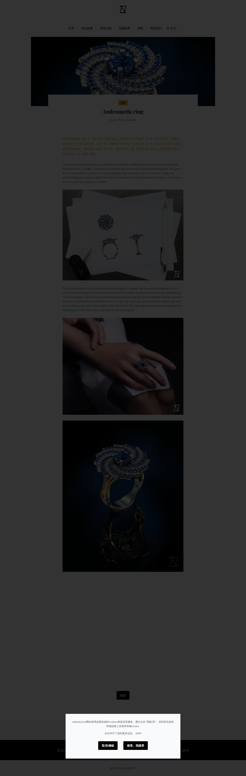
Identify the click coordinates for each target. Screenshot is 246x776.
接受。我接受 (135, 745)
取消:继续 (108, 745)
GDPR (138, 733)
